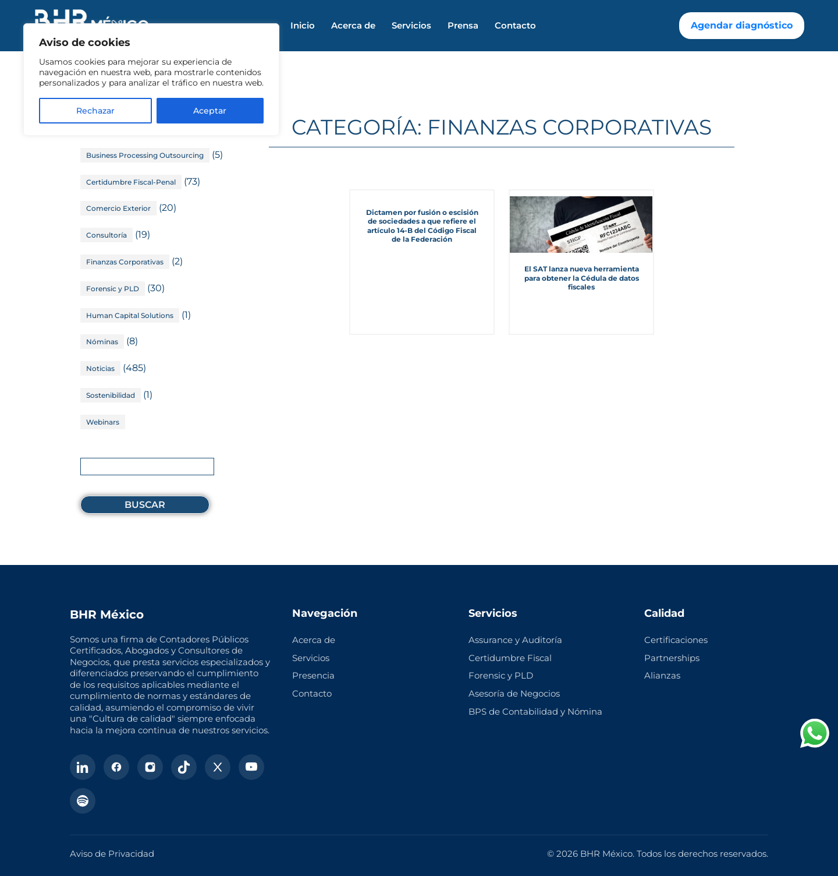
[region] (151, 79)
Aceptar (209, 110)
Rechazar (95, 110)
